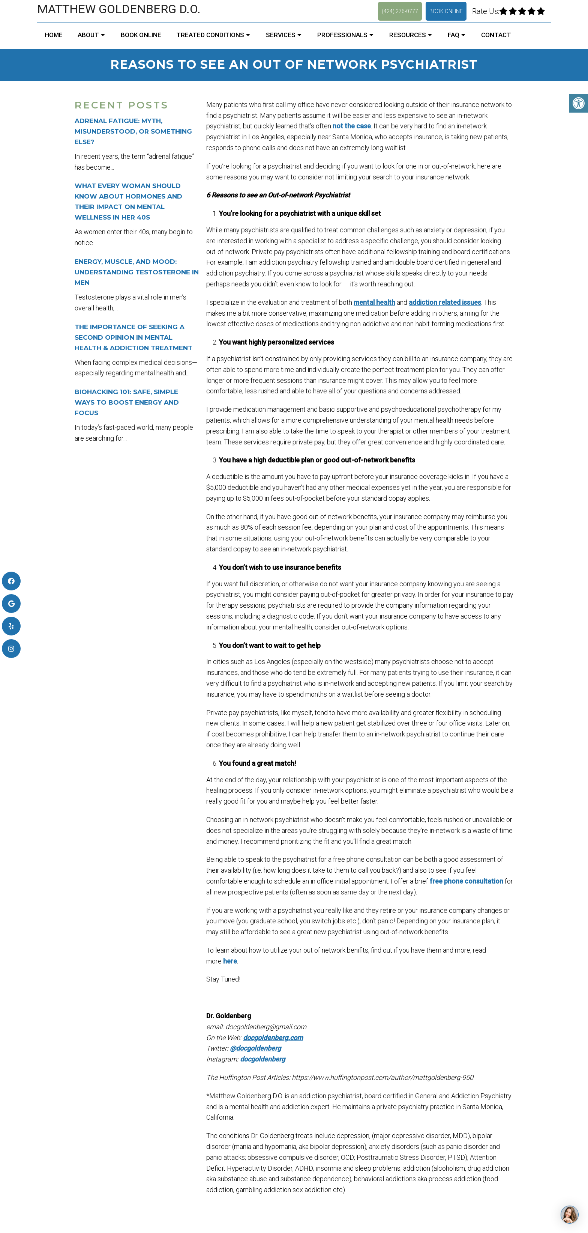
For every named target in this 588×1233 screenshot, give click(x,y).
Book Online (446, 11)
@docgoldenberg (255, 1048)
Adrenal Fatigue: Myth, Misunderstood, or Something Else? (133, 131)
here (230, 961)
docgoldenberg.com (273, 1038)
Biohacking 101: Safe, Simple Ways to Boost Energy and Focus (127, 402)
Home (54, 35)
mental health (374, 302)
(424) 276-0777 (400, 11)
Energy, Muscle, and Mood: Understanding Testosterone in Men (137, 272)
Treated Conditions (210, 35)
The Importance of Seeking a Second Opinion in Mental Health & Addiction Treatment (133, 337)
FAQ (453, 35)
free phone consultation (466, 881)
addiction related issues (445, 302)
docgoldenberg (262, 1059)
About (88, 35)
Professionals (342, 35)
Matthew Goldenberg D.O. (119, 9)
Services (281, 35)
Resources (407, 35)
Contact (496, 35)
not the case (352, 126)
